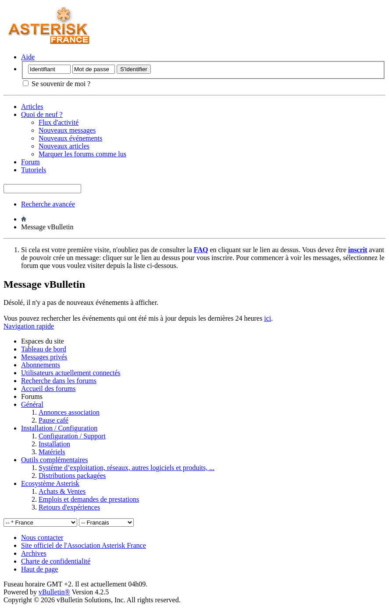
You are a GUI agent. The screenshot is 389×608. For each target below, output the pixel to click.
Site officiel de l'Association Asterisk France (83, 545)
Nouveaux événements (70, 138)
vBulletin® (54, 592)
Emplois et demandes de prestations (89, 499)
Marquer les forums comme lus (82, 154)
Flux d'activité (59, 122)
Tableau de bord (43, 349)
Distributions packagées (72, 475)
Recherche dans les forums (58, 380)
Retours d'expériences (69, 507)
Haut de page (39, 569)
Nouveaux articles (64, 146)
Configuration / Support (72, 436)
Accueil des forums (48, 388)
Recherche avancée (48, 204)
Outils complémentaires (54, 459)
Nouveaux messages (67, 130)
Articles (32, 106)
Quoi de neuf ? (42, 114)
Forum (30, 162)
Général (32, 404)
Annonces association (69, 412)
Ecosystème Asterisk (50, 483)
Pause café (53, 420)
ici (267, 318)
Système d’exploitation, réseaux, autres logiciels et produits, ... (126, 467)
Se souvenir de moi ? (56, 83)
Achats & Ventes (62, 491)
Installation (54, 444)
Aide (28, 57)
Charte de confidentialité (55, 561)
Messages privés (44, 357)
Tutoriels (33, 170)
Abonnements (40, 365)
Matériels (52, 452)
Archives (33, 553)
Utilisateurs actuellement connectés (71, 372)
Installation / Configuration (59, 428)
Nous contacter (42, 537)
